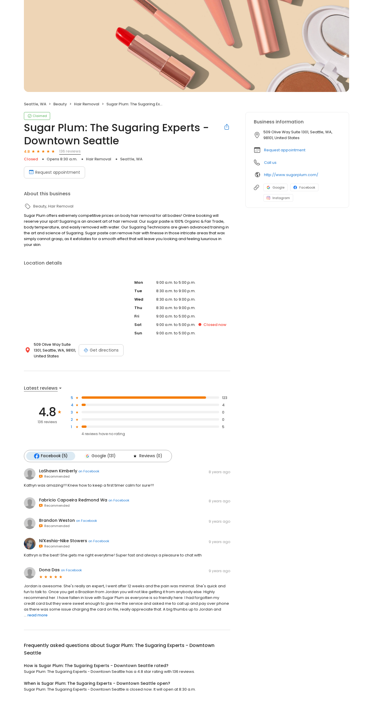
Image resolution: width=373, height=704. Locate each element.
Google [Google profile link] (275, 187)
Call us (270, 162)
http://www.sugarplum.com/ (291, 175)
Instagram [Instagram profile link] (278, 198)
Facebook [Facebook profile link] (304, 187)
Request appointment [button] (284, 150)
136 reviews (70, 151)
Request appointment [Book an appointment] (54, 172)
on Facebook (88, 471)
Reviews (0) (147, 456)
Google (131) (100, 456)
